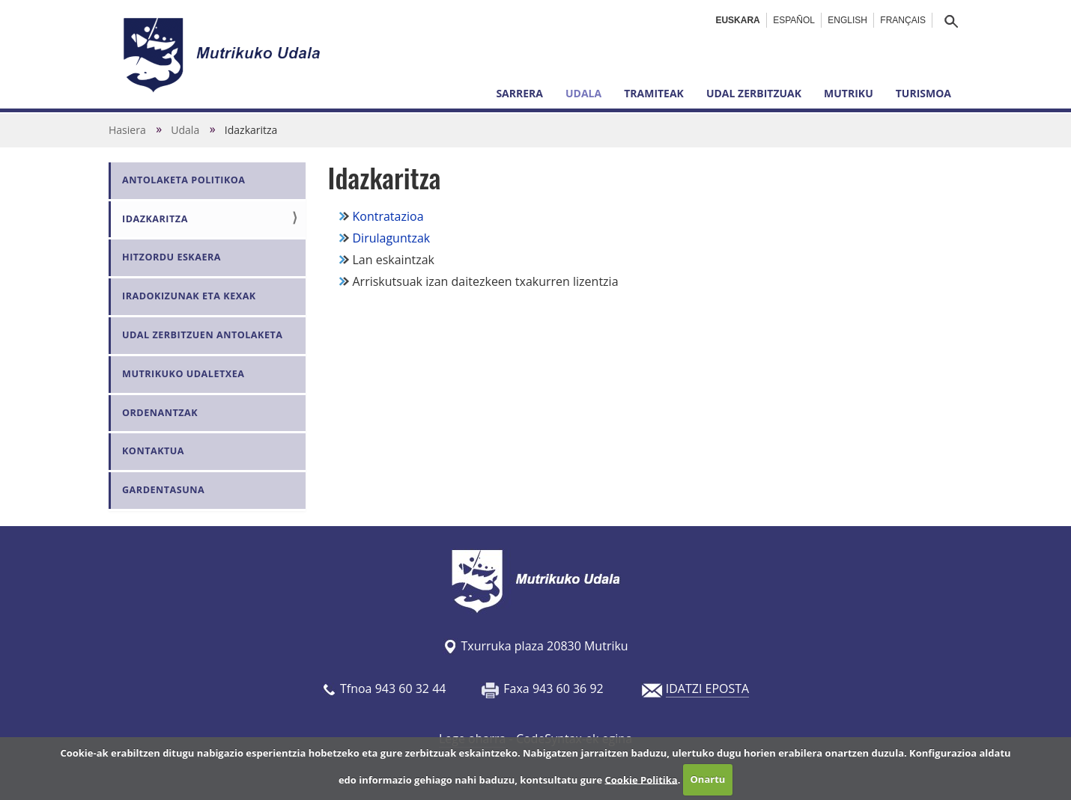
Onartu (708, 779)
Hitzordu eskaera (171, 257)
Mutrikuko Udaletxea (183, 373)
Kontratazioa (388, 216)
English (847, 20)
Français (903, 20)
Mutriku (848, 93)
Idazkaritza (155, 219)
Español (794, 20)
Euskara (737, 20)
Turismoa (923, 93)
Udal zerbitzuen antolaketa (202, 335)
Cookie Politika (641, 779)
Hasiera (127, 130)
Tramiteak (654, 93)
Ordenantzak (160, 412)
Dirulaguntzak (392, 238)
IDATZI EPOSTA (707, 688)
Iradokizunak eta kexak (189, 296)
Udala (583, 93)
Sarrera (519, 93)
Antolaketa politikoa (184, 180)
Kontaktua (153, 451)
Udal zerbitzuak (753, 93)
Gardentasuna (163, 489)
